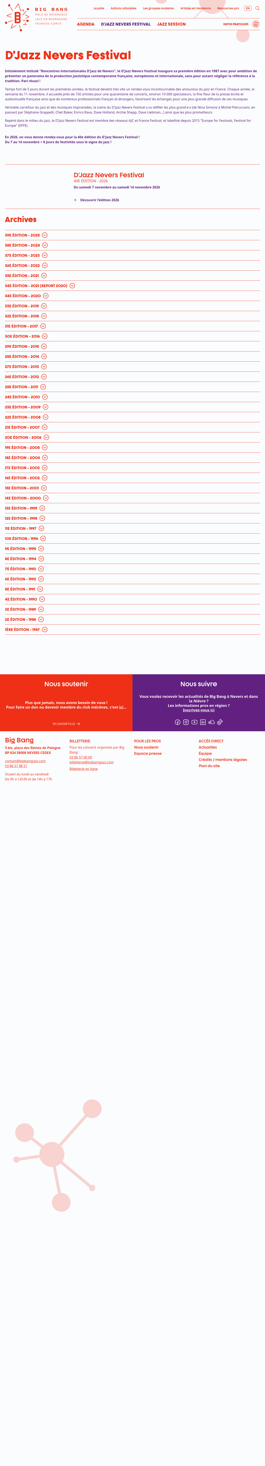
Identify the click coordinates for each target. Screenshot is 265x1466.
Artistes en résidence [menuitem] (196, 8)
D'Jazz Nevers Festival (109, 175)
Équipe (205, 753)
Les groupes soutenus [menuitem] (158, 8)
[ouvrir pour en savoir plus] (27, 235)
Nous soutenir (146, 747)
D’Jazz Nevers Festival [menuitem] (126, 24)
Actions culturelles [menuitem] (123, 8)
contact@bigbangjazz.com (25, 761)
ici (121, 707)
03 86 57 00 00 (81, 757)
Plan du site (209, 765)
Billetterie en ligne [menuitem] (84, 769)
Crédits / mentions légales (223, 759)
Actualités (208, 747)
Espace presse (148, 753)
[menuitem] (256, 24)
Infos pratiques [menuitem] (235, 24)
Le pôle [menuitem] (99, 8)
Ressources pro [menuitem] (228, 8)
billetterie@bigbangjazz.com (92, 762)
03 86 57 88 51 (16, 766)
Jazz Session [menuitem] (171, 24)
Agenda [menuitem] (85, 24)
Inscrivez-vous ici (199, 710)
